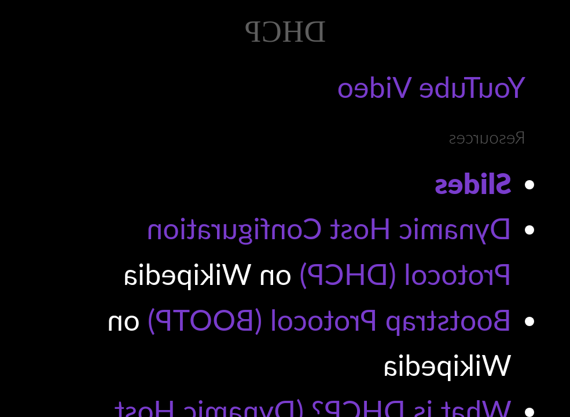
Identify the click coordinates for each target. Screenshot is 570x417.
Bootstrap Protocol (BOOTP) (330, 319)
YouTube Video (431, 87)
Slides (473, 183)
